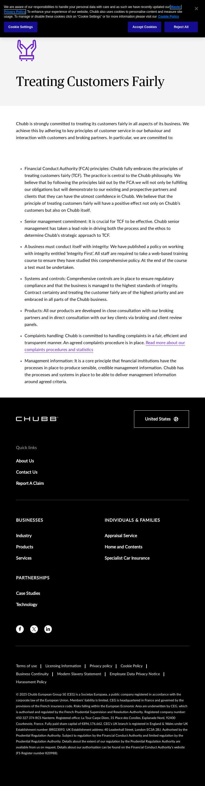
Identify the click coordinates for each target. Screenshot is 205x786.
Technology (26, 605)
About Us (25, 461)
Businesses (29, 520)
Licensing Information (63, 666)
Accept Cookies (144, 27)
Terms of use (26, 666)
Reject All (181, 27)
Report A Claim (30, 483)
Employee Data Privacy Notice (135, 674)
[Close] (196, 8)
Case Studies (28, 593)
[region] (102, 18)
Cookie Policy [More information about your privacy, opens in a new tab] (168, 16)
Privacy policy (101, 666)
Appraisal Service (121, 536)
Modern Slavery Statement (79, 674)
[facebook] (20, 629)
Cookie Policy (132, 666)
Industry (23, 536)
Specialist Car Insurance (127, 558)
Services (23, 558)
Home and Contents (123, 547)
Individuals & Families (132, 520)
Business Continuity (32, 674)
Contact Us (26, 472)
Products (24, 547)
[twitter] (34, 629)
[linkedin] (48, 629)
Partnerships (33, 578)
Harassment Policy (31, 682)
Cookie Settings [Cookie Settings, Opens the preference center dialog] (20, 27)
